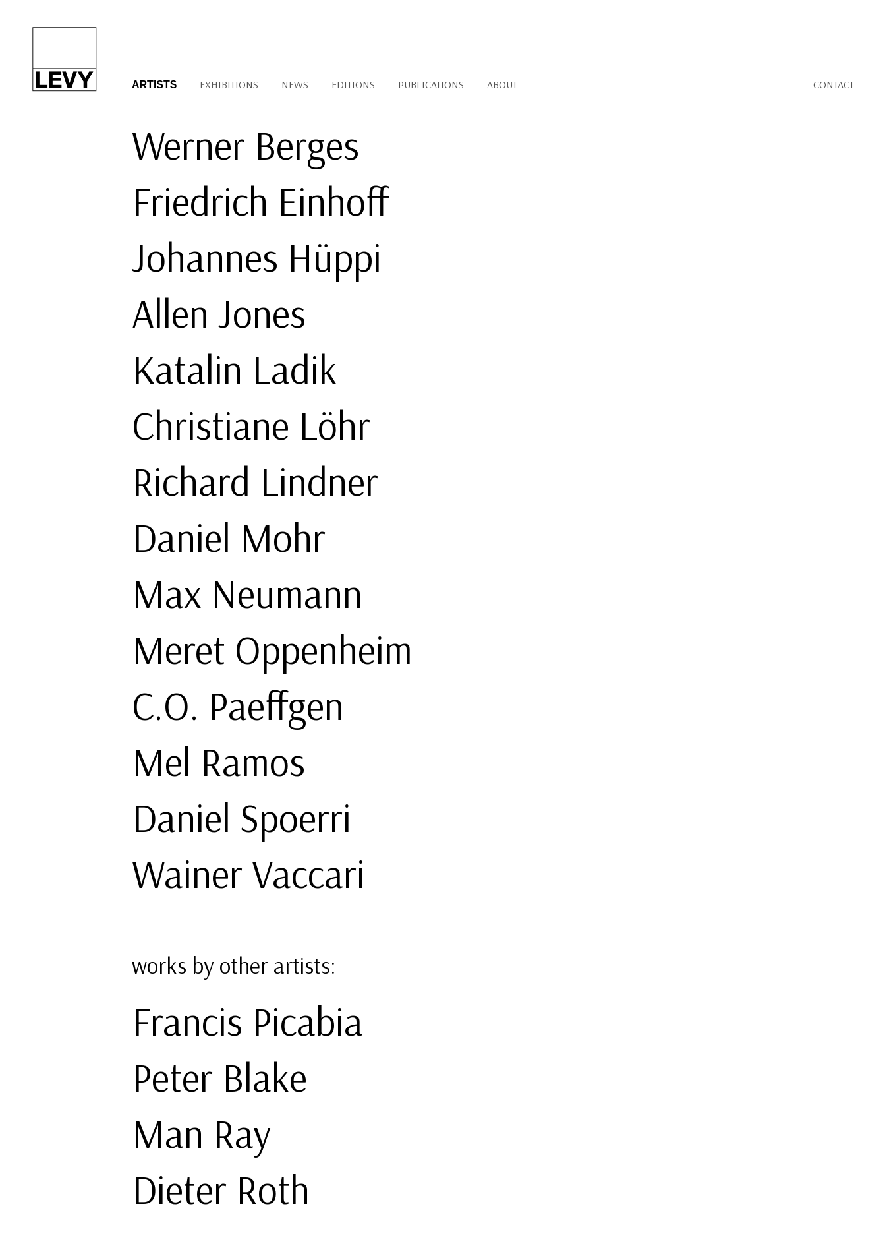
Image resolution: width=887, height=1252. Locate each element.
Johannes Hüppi (257, 257)
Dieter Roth (221, 1189)
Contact (833, 84)
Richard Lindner (255, 481)
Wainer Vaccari (248, 873)
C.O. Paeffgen (238, 705)
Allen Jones (219, 313)
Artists (154, 84)
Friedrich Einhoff (260, 200)
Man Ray (201, 1133)
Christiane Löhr (251, 425)
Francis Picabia (247, 1021)
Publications (431, 84)
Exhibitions (229, 84)
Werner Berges (245, 144)
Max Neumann (247, 593)
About (502, 84)
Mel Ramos (218, 761)
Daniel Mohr (229, 537)
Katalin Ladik (234, 369)
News (294, 84)
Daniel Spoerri (241, 817)
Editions (353, 84)
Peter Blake (219, 1077)
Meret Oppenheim (272, 649)
